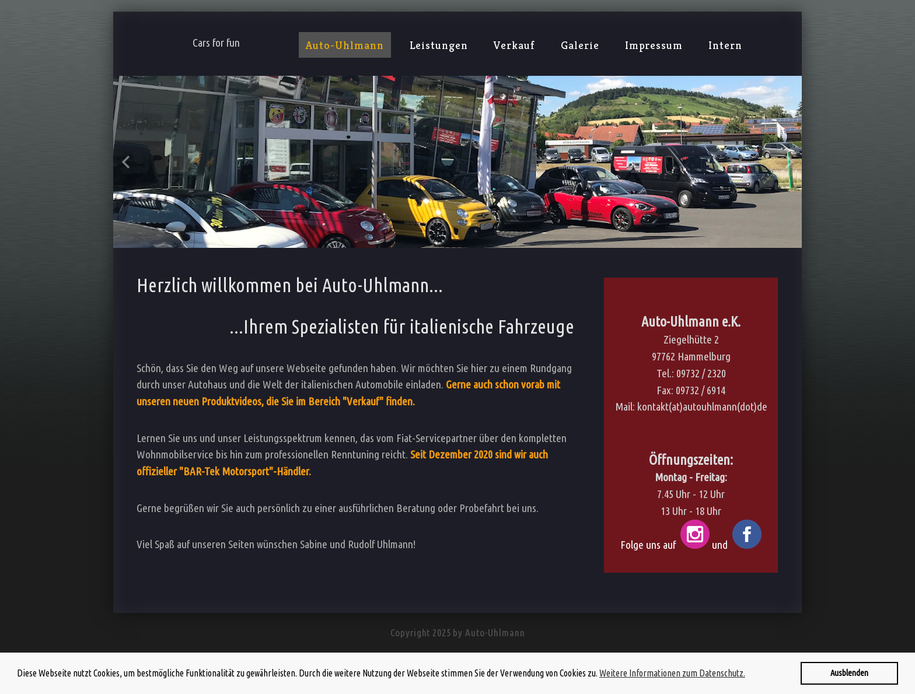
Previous (126, 162)
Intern (725, 45)
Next (788, 162)
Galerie (580, 45)
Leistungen (439, 45)
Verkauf (514, 45)
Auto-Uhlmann (345, 45)
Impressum (654, 45)
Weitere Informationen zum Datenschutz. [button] (672, 673)
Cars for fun (216, 42)
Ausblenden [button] (849, 673)
